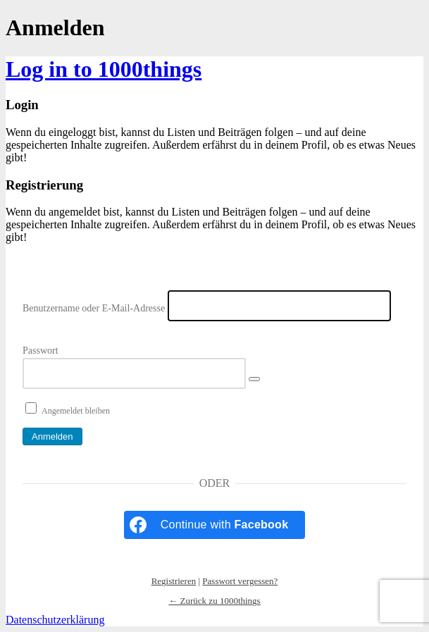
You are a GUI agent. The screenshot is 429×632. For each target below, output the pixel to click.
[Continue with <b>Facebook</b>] (215, 525)
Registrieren (174, 581)
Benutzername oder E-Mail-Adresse (94, 308)
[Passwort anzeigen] (254, 379)
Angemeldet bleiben (76, 411)
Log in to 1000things (103, 69)
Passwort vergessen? (240, 581)
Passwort (40, 350)
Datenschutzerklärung (55, 620)
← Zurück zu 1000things (214, 600)
